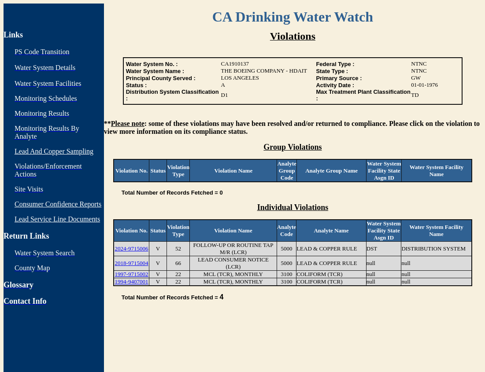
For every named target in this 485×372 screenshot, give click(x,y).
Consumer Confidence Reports (58, 204)
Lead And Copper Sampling (54, 151)
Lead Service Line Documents (57, 219)
